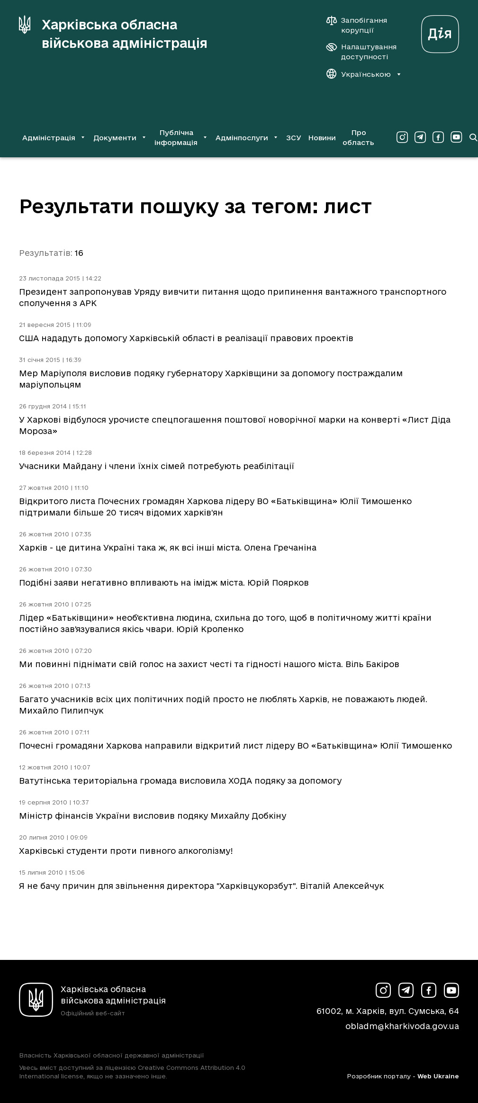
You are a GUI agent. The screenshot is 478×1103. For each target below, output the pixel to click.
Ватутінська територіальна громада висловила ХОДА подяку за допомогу (180, 780)
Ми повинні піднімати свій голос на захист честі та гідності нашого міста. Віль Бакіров (209, 664)
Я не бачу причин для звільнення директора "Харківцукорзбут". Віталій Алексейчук (201, 885)
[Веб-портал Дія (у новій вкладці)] (440, 31)
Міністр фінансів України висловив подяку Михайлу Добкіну (152, 815)
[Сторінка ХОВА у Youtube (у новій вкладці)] (456, 137)
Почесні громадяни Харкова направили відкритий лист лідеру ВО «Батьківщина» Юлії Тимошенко (235, 745)
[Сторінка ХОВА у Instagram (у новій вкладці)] (402, 137)
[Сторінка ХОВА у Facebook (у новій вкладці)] (438, 137)
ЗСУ (293, 138)
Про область (358, 137)
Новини (322, 138)
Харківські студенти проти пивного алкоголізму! (126, 850)
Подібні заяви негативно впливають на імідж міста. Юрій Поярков (164, 582)
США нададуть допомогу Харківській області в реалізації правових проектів (186, 338)
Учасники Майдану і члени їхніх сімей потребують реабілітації (156, 465)
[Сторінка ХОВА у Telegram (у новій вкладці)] (420, 137)
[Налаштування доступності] (361, 52)
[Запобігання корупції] (361, 25)
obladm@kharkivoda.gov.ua (402, 1026)
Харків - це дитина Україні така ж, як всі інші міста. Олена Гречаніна (167, 547)
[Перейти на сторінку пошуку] (473, 137)
